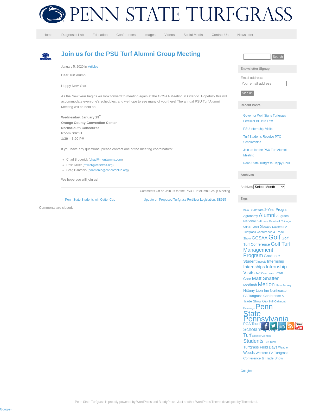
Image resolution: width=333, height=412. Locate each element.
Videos (169, 35)
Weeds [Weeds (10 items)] (249, 353)
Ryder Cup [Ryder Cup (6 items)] (274, 324)
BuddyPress (167, 402)
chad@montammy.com (106, 159)
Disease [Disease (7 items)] (265, 227)
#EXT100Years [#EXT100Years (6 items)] (253, 209)
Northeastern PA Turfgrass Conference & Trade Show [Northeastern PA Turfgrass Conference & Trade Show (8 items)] (266, 296)
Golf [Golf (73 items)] (274, 237)
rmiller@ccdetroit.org (98, 165)
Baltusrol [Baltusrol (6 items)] (262, 221)
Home (48, 35)
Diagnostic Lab (72, 35)
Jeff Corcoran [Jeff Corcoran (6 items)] (264, 273)
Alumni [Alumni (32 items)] (267, 215)
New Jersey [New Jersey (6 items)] (283, 285)
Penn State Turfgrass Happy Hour (266, 163)
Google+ (247, 371)
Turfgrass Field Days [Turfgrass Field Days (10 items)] (260, 347)
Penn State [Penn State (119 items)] (258, 310)
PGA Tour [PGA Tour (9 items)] (250, 324)
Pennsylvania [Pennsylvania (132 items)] (266, 318)
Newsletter (245, 35)
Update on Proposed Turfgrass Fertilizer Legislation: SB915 (187, 199)
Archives (247, 187)
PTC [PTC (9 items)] (262, 324)
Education (100, 35)
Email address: (252, 78)
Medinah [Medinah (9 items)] (250, 285)
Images (150, 35)
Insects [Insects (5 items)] (261, 261)
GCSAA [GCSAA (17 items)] (259, 237)
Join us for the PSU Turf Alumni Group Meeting (131, 53)
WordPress (144, 402)
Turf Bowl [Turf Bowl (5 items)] (270, 341)
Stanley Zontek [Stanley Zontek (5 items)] (261, 335)
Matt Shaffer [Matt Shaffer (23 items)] (265, 278)
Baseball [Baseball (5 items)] (274, 221)
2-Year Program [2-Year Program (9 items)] (276, 210)
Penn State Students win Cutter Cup (88, 199)
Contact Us (220, 35)
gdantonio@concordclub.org (107, 170)
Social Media (193, 35)
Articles (93, 66)
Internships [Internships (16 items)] (254, 266)
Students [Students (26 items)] (253, 341)
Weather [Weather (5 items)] (283, 347)
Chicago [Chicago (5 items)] (286, 221)
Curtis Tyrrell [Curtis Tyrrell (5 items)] (251, 226)
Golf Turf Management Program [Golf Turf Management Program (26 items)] (267, 249)
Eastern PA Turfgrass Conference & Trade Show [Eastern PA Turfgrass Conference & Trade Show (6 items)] (265, 232)
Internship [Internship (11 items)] (275, 261)
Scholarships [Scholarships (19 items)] (256, 329)
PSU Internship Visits (258, 129)
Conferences (126, 35)
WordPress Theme (208, 402)
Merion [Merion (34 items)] (266, 284)
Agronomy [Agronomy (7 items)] (250, 216)
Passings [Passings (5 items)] (248, 308)
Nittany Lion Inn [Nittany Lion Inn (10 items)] (256, 290)
